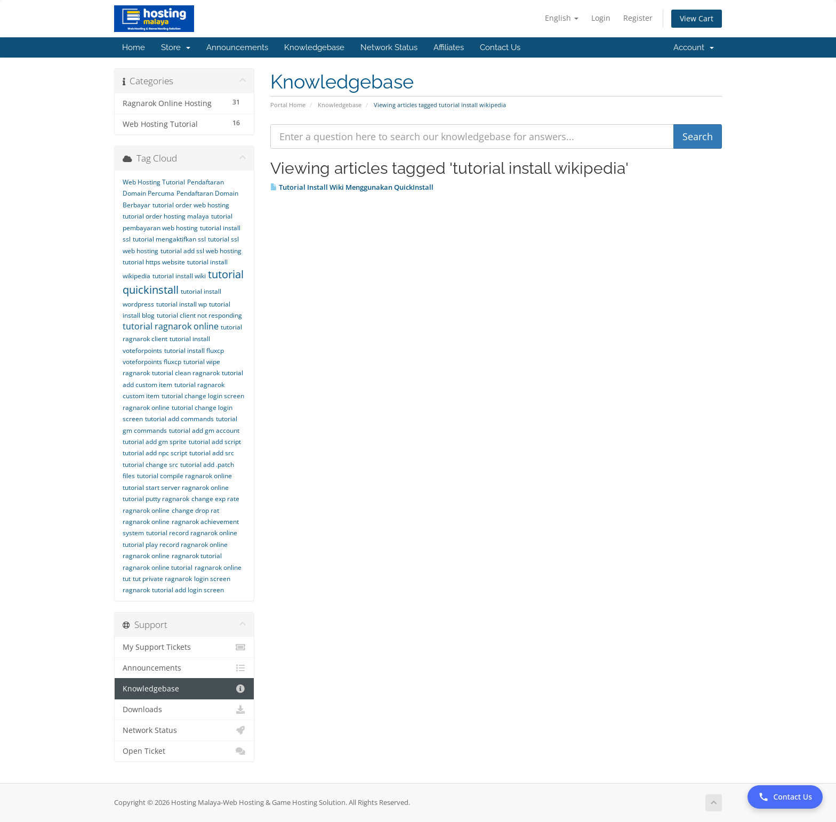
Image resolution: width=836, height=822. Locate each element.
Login (600, 18)
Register (638, 18)
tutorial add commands (179, 418)
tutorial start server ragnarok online (176, 487)
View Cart (696, 18)
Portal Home (288, 105)
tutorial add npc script (155, 452)
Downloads (184, 709)
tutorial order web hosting (190, 204)
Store (175, 47)
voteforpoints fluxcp (152, 361)
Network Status (388, 47)
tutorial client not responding (199, 315)
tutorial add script (215, 441)
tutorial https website (154, 262)
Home (133, 47)
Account (693, 47)
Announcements (237, 47)
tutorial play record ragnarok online (175, 544)
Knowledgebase (314, 47)
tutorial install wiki (179, 275)
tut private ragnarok (162, 578)
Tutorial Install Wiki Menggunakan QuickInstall (351, 187)
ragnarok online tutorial (157, 567)
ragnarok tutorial (197, 555)
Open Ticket (184, 751)
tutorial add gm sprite (155, 441)
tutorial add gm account (204, 430)
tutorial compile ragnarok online (184, 475)
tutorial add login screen (188, 589)
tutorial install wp (181, 304)
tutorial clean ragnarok (186, 372)
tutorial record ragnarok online (191, 532)
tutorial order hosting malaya (166, 216)
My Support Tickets (184, 647)
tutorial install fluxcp (194, 350)
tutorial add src (211, 452)
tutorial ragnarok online (171, 326)
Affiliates (448, 47)
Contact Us (500, 47)
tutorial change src (150, 464)
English (561, 18)
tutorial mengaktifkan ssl (169, 239)
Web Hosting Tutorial (154, 182)
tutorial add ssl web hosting (201, 250)
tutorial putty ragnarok (156, 498)
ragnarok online (146, 555)
